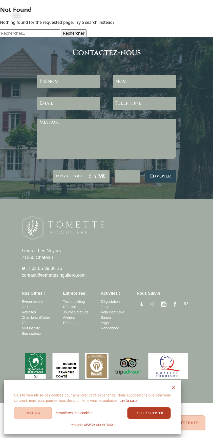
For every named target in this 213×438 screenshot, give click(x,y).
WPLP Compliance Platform (99, 424)
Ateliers (69, 317)
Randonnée (110, 328)
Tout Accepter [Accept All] (149, 413)
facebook (175, 305)
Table (105, 307)
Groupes (28, 307)
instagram (163, 305)
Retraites (29, 312)
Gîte (25, 323)
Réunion (69, 307)
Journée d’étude (75, 312)
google (186, 305)
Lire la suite (128, 401)
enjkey (141, 305)
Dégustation (110, 302)
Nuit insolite (31, 328)
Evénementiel (32, 302)
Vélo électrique (112, 312)
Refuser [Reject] (33, 413)
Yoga (105, 323)
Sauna (106, 317)
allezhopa (152, 305)
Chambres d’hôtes (36, 317)
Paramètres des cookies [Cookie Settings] (73, 413)
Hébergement (73, 323)
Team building (74, 302)
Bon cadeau (31, 333)
